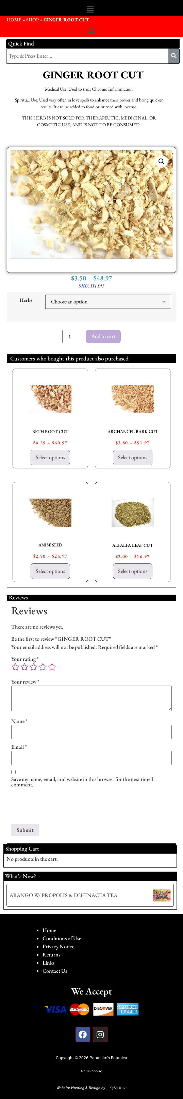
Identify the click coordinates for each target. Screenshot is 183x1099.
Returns (51, 954)
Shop (32, 20)
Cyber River (118, 1087)
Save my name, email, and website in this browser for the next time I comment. (82, 782)
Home (49, 930)
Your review (25, 682)
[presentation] (63, 807)
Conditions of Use (62, 938)
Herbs (26, 300)
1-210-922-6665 (91, 1070)
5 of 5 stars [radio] (52, 667)
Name (19, 721)
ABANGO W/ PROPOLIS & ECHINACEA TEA (63, 895)
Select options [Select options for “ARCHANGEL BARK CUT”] (132, 457)
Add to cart (103, 336)
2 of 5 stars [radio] (24, 667)
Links (48, 962)
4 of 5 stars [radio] (43, 667)
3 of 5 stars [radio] (34, 667)
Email (19, 747)
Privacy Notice (58, 946)
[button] (90, 9)
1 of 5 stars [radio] (15, 667)
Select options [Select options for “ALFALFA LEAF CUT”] (132, 571)
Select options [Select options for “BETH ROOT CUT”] (50, 457)
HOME (14, 20)
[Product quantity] (72, 336)
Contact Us (55, 970)
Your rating (25, 659)
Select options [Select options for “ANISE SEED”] (50, 571)
